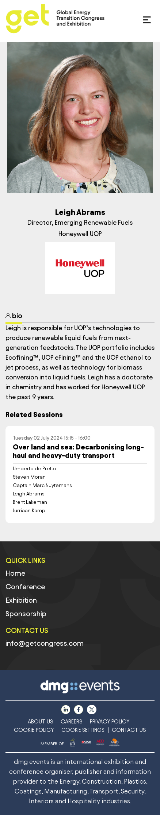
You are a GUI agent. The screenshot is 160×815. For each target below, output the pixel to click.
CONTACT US (129, 730)
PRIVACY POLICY (110, 721)
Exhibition (21, 600)
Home (15, 573)
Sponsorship (25, 614)
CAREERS (72, 721)
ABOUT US (40, 721)
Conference (25, 587)
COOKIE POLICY (34, 730)
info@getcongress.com (44, 643)
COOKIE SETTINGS (82, 730)
